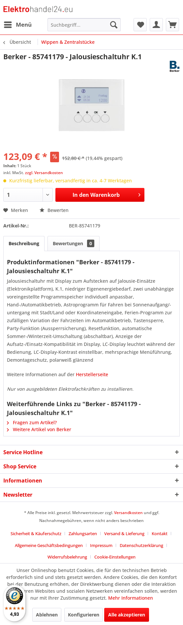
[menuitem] (17, 24)
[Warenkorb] (172, 24)
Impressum (101, 545)
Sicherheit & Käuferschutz (36, 533)
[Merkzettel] (140, 24)
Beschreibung (24, 243)
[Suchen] (114, 24)
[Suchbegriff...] (84, 24)
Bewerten (54, 210)
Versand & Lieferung (124, 533)
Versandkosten (128, 512)
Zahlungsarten (83, 533)
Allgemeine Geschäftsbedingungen (49, 545)
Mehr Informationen (130, 598)
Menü (18, 23)
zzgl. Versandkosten (44, 172)
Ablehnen (47, 615)
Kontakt (160, 533)
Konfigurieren (83, 615)
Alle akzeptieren (126, 615)
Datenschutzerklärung (141, 545)
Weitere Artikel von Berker (39, 429)
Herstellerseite (92, 374)
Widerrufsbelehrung (67, 557)
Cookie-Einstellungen (115, 557)
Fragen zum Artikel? (32, 422)
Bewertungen (73, 243)
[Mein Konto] (156, 24)
